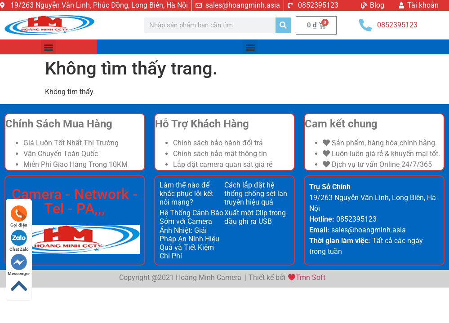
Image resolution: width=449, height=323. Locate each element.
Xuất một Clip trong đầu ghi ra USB (255, 217)
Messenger (19, 265)
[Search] (283, 25)
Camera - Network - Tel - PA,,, (75, 201)
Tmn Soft (310, 277)
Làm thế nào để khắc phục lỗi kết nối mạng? (186, 193)
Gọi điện (18, 216)
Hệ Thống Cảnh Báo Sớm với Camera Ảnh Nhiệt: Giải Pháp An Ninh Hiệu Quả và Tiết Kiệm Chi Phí (191, 234)
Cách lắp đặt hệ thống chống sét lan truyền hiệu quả (255, 193)
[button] (48, 46)
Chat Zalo (19, 241)
